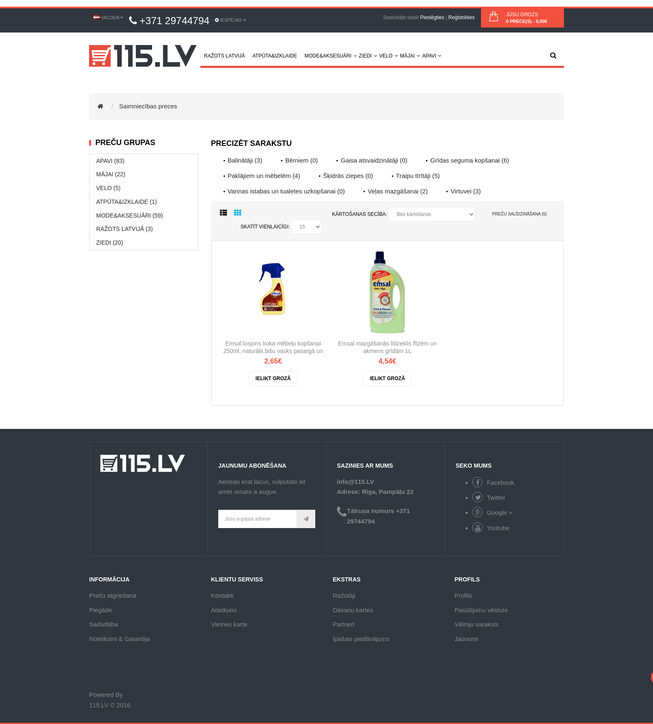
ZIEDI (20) (109, 242)
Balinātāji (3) (245, 160)
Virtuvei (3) (466, 191)
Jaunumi (467, 638)
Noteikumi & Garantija (119, 638)
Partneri (344, 624)
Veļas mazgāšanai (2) (398, 191)
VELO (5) (108, 188)
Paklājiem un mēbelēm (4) (264, 175)
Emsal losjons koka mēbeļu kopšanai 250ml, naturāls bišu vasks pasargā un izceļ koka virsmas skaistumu (273, 348)
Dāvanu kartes (353, 610)
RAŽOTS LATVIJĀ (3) (124, 228)
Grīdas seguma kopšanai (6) (469, 160)
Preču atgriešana (112, 595)
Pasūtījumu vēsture (481, 610)
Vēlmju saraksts (477, 624)
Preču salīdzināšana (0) (519, 214)
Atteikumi (224, 610)
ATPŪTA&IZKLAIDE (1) (126, 201)
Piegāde (100, 610)
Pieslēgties (432, 17)
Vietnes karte (229, 624)
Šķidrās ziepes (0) (348, 175)
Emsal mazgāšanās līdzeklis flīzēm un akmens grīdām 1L (387, 347)
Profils (463, 595)
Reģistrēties (462, 17)
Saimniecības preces (148, 106)
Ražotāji (344, 595)
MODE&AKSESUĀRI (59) (129, 215)
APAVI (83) (110, 161)
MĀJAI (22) (110, 174)
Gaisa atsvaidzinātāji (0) (374, 160)
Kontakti (222, 595)
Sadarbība (103, 624)
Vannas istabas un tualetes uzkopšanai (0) (286, 191)
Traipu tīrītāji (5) (418, 175)
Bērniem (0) (301, 160)
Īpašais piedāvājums (361, 638)
